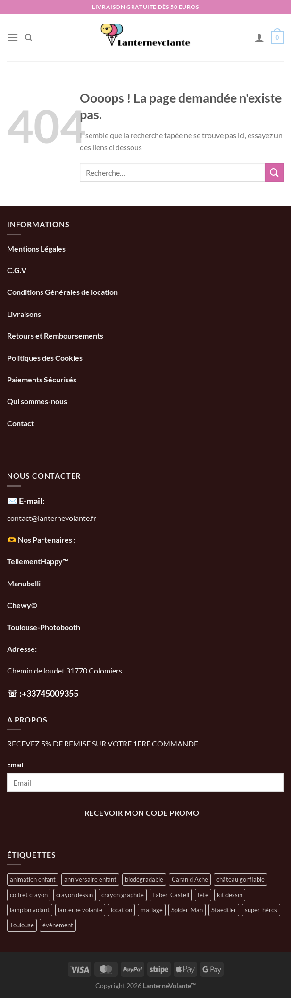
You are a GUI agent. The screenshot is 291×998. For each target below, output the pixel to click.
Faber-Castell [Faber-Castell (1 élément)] (170, 895)
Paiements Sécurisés (41, 379)
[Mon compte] (259, 37)
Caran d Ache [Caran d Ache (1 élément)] (190, 879)
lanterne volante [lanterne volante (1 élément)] (80, 910)
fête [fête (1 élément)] (203, 895)
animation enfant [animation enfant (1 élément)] (33, 879)
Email (15, 765)
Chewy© (22, 604)
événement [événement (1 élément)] (57, 925)
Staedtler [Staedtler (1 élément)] (223, 910)
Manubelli (24, 583)
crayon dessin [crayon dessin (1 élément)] (74, 895)
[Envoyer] (274, 172)
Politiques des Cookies (45, 357)
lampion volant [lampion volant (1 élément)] (30, 910)
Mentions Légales (36, 248)
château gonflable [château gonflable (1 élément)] (240, 879)
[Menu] (12, 37)
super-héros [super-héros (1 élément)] (261, 910)
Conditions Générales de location (62, 291)
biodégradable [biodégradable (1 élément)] (144, 879)
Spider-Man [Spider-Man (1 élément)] (187, 910)
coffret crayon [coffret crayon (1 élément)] (29, 895)
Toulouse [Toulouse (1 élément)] (22, 925)
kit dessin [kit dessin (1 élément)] (229, 895)
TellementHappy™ (37, 561)
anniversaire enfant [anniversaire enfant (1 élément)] (90, 879)
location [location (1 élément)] (121, 910)
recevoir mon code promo (142, 813)
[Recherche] (28, 38)
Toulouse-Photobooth (43, 627)
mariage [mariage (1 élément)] (152, 910)
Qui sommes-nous (37, 401)
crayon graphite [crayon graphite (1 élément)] (122, 895)
